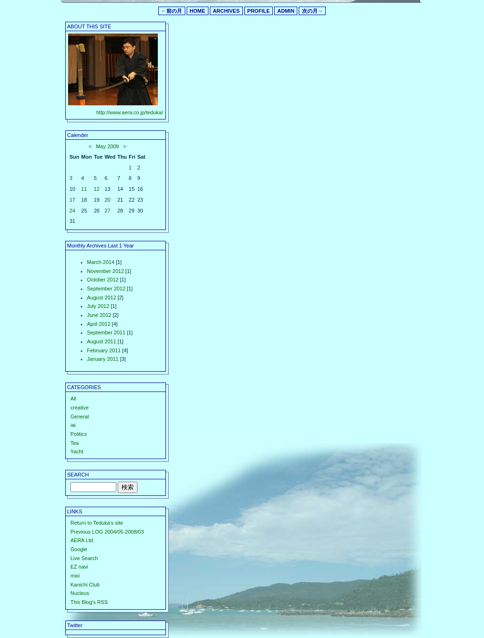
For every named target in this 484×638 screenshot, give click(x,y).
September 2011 (106, 332)
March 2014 (100, 262)
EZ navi (79, 567)
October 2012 (103, 279)
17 (72, 200)
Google (78, 549)
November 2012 (105, 271)
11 (84, 189)
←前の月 (171, 11)
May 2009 (107, 146)
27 (107, 210)
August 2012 (101, 297)
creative (79, 407)
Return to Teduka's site (96, 523)
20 (107, 200)
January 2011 (103, 359)
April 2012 (99, 324)
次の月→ (312, 11)
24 (72, 210)
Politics (78, 434)
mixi (75, 575)
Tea (74, 443)
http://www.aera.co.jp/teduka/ (129, 112)
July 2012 (98, 306)
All (73, 398)
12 (96, 189)
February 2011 (104, 350)
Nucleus (79, 593)
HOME (197, 11)
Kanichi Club (85, 584)
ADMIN (285, 11)
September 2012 (106, 288)
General (79, 416)
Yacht (76, 451)
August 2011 (101, 341)
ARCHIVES (226, 11)
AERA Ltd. (82, 540)
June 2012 (99, 315)
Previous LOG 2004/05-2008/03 (107, 532)
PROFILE (258, 11)
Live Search (84, 558)
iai (73, 425)
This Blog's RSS (89, 602)
